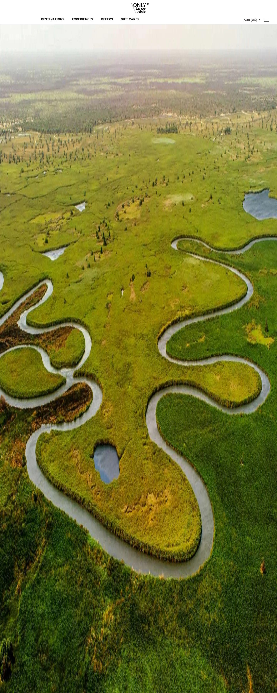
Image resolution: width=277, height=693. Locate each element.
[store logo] (138, 6)
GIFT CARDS (176, 16)
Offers (155, 16)
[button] (252, 16)
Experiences (132, 16)
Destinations (103, 16)
